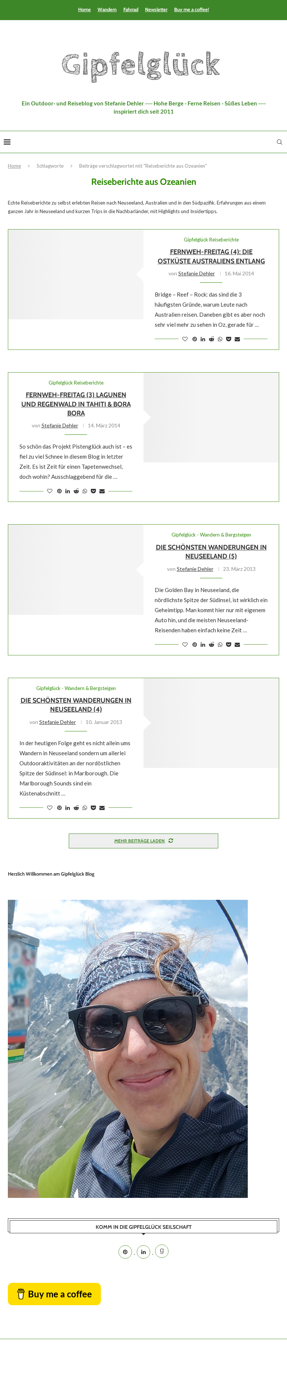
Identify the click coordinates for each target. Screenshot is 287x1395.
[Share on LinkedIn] (203, 339)
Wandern (107, 9)
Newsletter (156, 9)
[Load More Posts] (143, 841)
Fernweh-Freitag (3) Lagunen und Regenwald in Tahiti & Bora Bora (76, 404)
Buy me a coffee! (191, 9)
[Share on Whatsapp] (220, 339)
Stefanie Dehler (196, 273)
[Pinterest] (126, 1252)
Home (84, 9)
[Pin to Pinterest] (194, 339)
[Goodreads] (161, 1252)
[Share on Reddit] (211, 339)
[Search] (279, 142)
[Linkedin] (144, 1252)
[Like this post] (185, 339)
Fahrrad (130, 9)
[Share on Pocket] (228, 339)
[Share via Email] (237, 339)
